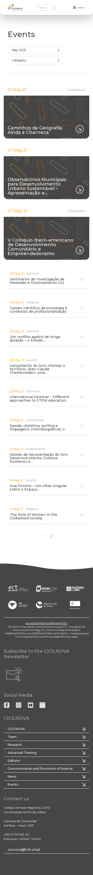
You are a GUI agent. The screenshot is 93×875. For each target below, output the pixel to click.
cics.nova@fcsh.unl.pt (24, 849)
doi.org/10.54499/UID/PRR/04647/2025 (46, 623)
